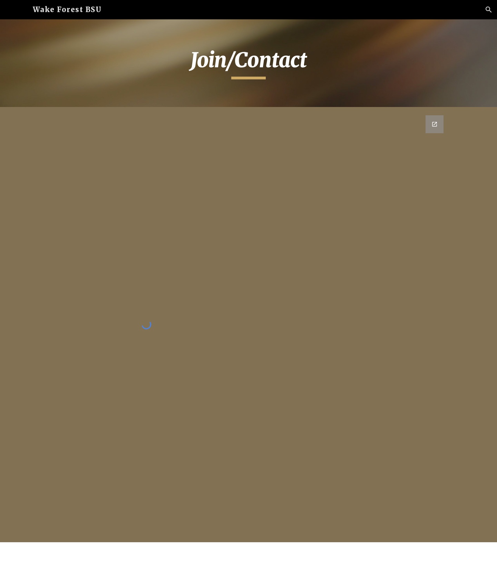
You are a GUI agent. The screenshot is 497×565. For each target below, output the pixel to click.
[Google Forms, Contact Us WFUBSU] (351, 283)
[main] (248, 63)
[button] (488, 9)
